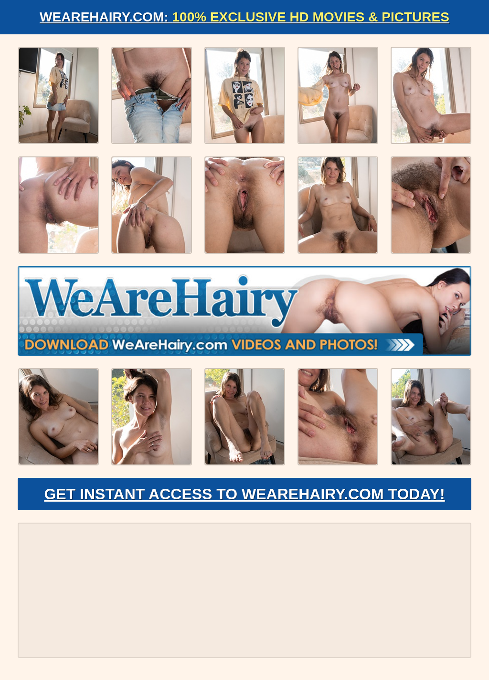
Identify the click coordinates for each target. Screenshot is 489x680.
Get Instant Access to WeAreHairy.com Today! (244, 494)
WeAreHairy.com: (244, 17)
